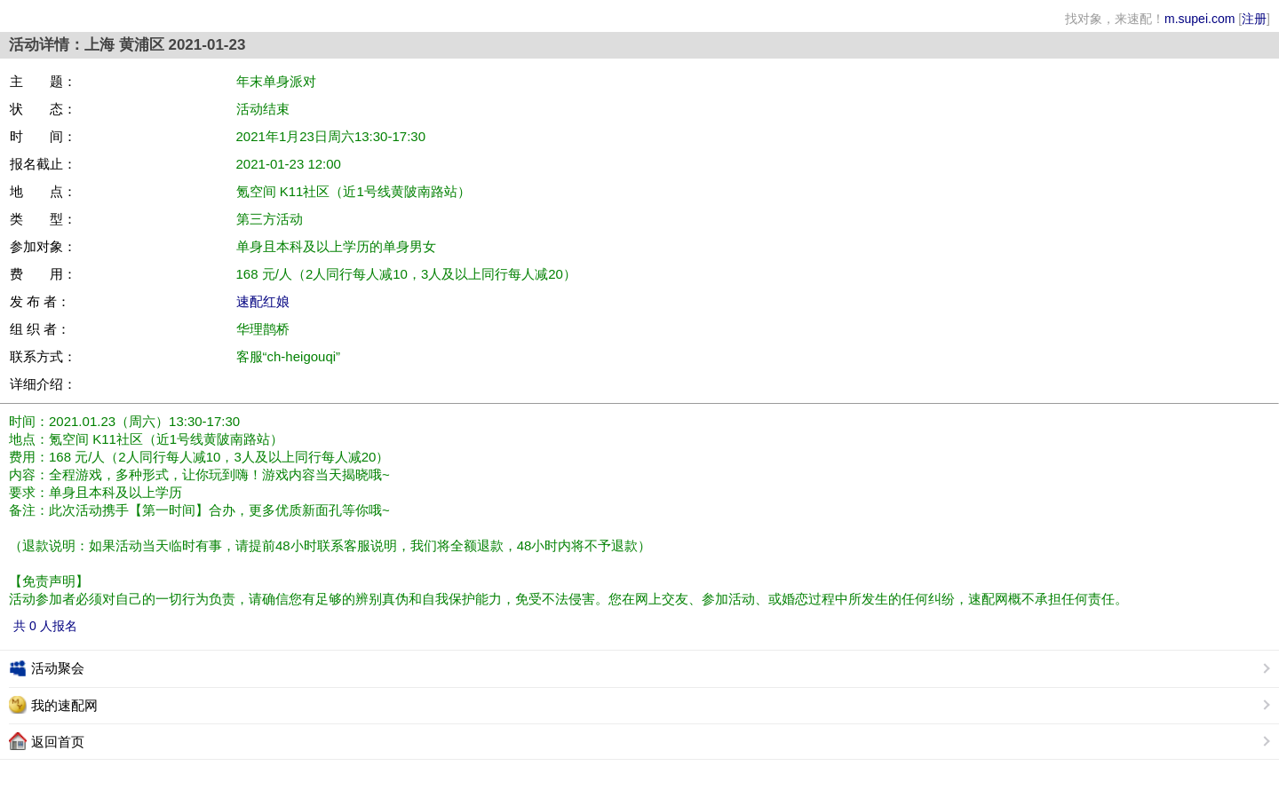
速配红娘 (263, 301)
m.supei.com (1199, 19)
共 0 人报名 (45, 626)
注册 (1254, 19)
